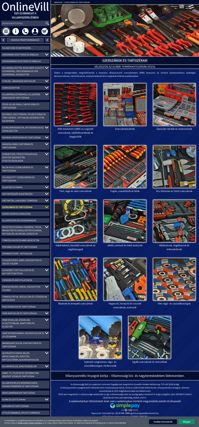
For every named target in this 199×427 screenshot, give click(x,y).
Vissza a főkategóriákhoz (25, 40)
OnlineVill (25, 6)
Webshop (58, 2)
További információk (162, 422)
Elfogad (186, 422)
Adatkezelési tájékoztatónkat (30, 423)
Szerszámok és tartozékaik (77, 2)
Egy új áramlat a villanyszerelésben (25, 15)
